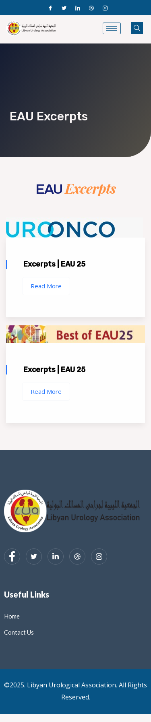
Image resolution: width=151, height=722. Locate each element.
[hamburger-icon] (112, 28)
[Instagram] (105, 8)
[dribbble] (77, 556)
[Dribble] (91, 8)
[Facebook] (50, 8)
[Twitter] (64, 8)
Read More (46, 286)
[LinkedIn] (78, 8)
